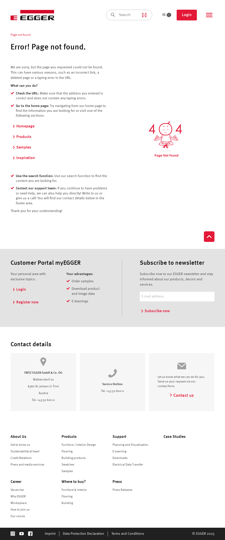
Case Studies (174, 437)
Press (117, 482)
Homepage (23, 126)
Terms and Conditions (127, 534)
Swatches (68, 464)
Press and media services (27, 464)
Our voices (18, 516)
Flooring (67, 451)
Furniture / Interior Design (79, 444)
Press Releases (122, 489)
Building (67, 503)
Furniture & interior (74, 489)
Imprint (50, 534)
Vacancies (17, 489)
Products (21, 137)
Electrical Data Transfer (127, 464)
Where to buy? (74, 482)
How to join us (20, 509)
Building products (74, 458)
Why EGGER (18, 496)
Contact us (181, 395)
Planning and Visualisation (130, 444)
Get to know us (20, 444)
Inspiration (23, 158)
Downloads (120, 458)
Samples (21, 147)
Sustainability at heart (25, 451)
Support (119, 437)
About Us (18, 437)
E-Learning (119, 451)
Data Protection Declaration (83, 534)
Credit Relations (21, 458)
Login (187, 15)
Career (16, 482)
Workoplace (19, 503)
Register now (25, 302)
